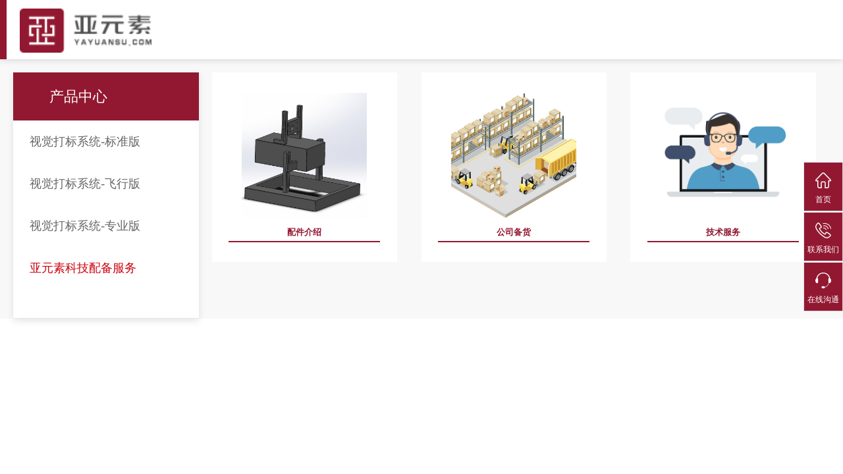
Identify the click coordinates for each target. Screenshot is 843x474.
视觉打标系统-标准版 (85, 141)
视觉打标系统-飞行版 (85, 183)
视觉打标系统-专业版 (85, 225)
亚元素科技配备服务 (83, 268)
